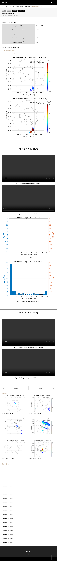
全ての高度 (14, 10)
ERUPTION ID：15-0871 (8, 542)
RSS (28, 553)
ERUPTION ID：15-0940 (8, 510)
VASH (28, 551)
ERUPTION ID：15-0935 (8, 526)
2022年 (3, 10)
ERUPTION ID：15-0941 (8, 506)
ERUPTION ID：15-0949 (8, 498)
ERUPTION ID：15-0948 (8, 502)
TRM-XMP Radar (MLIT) (9, 50)
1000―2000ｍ (21, 10)
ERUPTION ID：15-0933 (8, 530)
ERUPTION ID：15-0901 (8, 538)
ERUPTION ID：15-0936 (8, 522)
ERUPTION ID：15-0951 (8, 491)
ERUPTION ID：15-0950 (8, 494)
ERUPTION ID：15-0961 (8, 483)
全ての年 (9, 10)
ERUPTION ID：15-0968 (8, 478)
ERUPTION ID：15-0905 (8, 534)
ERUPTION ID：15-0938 (8, 514)
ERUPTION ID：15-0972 (8, 467)
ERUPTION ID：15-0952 (8, 486)
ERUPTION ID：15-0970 (8, 471)
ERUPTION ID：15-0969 (8, 475)
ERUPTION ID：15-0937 (8, 518)
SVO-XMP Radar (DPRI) (9, 53)
